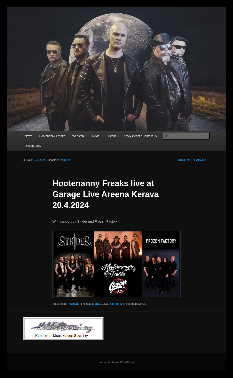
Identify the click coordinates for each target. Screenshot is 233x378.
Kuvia (95, 136)
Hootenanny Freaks (52, 136)
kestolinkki (117, 303)
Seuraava (202, 159)
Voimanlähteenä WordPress (116, 362)
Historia (111, 136)
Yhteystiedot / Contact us (140, 136)
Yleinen (73, 303)
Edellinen (182, 159)
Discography (33, 145)
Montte (65, 160)
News (28, 136)
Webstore (78, 136)
